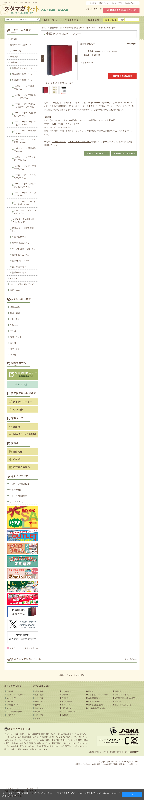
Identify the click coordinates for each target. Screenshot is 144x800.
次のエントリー (76, 58)
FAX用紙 (65, 715)
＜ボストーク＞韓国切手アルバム (25, 132)
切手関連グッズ (17, 62)
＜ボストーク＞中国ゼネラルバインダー (23, 220)
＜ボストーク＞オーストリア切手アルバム (25, 203)
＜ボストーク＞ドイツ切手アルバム (25, 167)
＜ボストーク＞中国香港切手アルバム (25, 114)
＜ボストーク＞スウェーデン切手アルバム (25, 185)
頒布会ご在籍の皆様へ (96, 705)
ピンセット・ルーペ (21, 261)
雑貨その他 (15, 290)
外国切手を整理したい (22, 80)
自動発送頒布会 (94, 698)
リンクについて (16, 501)
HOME (94, 3)
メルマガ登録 (117, 3)
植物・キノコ (16, 337)
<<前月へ (26, 648)
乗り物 (13, 343)
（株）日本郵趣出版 (18, 496)
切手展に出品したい (21, 243)
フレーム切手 (16, 50)
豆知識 (90, 691)
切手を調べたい (19, 266)
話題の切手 (15, 307)
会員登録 (65, 698)
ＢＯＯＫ (14, 278)
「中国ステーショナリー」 (79, 141)
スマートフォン (75, 675)
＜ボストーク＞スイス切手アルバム (25, 194)
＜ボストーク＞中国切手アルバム (25, 87)
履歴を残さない (131, 659)
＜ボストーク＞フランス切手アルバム (25, 158)
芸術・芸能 (15, 313)
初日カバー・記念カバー (21, 45)
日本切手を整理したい (22, 74)
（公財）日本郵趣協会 (19, 484)
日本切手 (14, 39)
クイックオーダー (68, 712)
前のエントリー (42, 58)
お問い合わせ (130, 3)
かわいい (14, 325)
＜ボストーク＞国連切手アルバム (25, 149)
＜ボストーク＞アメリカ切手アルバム (25, 140)
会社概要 (118, 691)
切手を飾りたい (19, 272)
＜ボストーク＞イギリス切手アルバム (25, 176)
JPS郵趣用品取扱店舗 (96, 708)
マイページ (66, 705)
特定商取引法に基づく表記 (125, 698)
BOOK (9, 708)
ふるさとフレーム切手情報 (98, 695)
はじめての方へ (67, 691)
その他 (13, 355)
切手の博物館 (15, 490)
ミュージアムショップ (123, 705)
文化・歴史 (15, 319)
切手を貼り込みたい (21, 255)
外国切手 (14, 56)
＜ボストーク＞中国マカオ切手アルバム (25, 123)
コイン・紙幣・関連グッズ (21, 284)
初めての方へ (104, 3)
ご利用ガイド (67, 695)
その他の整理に (19, 237)
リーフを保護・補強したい (24, 249)
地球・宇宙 (15, 349)
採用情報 (118, 702)
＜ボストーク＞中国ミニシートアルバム (25, 96)
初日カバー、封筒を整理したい (24, 229)
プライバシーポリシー (123, 695)
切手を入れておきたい (22, 68)
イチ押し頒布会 (94, 702)
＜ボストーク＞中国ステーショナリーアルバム (25, 105)
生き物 (13, 331)
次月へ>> (34, 648)
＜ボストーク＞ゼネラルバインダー (25, 211)
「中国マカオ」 (59, 141)
